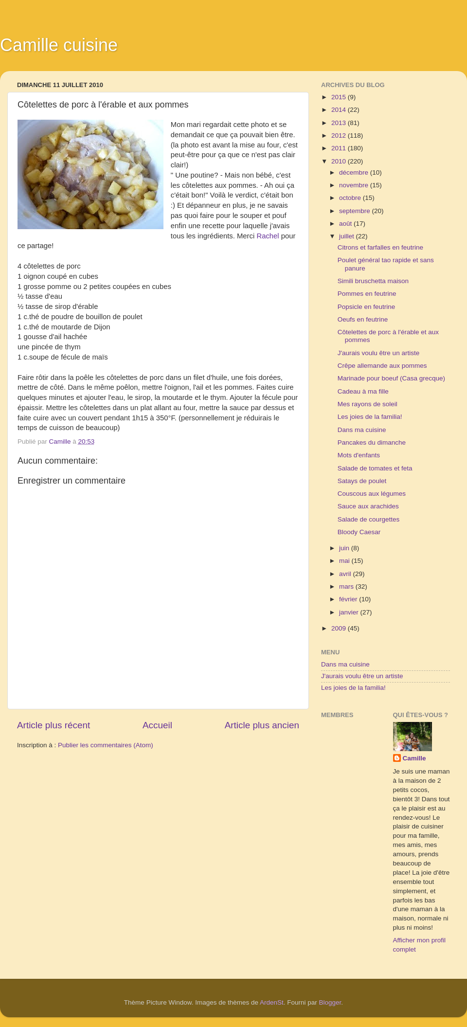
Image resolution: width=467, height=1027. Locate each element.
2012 (339, 135)
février (349, 599)
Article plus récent (53, 725)
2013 (339, 122)
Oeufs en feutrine (363, 319)
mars (347, 586)
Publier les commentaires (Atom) (105, 745)
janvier (349, 612)
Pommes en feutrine (367, 293)
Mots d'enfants (359, 455)
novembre (354, 185)
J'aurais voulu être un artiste (378, 353)
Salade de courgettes (369, 519)
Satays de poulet (362, 481)
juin (345, 548)
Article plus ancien (262, 725)
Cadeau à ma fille (363, 391)
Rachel (268, 236)
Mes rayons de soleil (367, 404)
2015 (339, 97)
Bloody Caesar (359, 532)
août (346, 223)
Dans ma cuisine (362, 429)
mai (345, 560)
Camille (414, 758)
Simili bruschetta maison (373, 281)
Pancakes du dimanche (372, 442)
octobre (351, 197)
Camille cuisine (59, 45)
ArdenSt (272, 1002)
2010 (339, 161)
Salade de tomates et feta (375, 468)
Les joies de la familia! (370, 416)
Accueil (157, 725)
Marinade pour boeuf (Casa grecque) (391, 378)
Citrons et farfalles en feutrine (380, 247)
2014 (339, 109)
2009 (339, 628)
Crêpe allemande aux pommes (382, 365)
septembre (355, 211)
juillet (347, 236)
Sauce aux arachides (368, 506)
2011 (339, 148)
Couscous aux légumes (372, 493)
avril (346, 573)
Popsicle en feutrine (366, 306)
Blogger (330, 1002)
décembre (354, 172)
